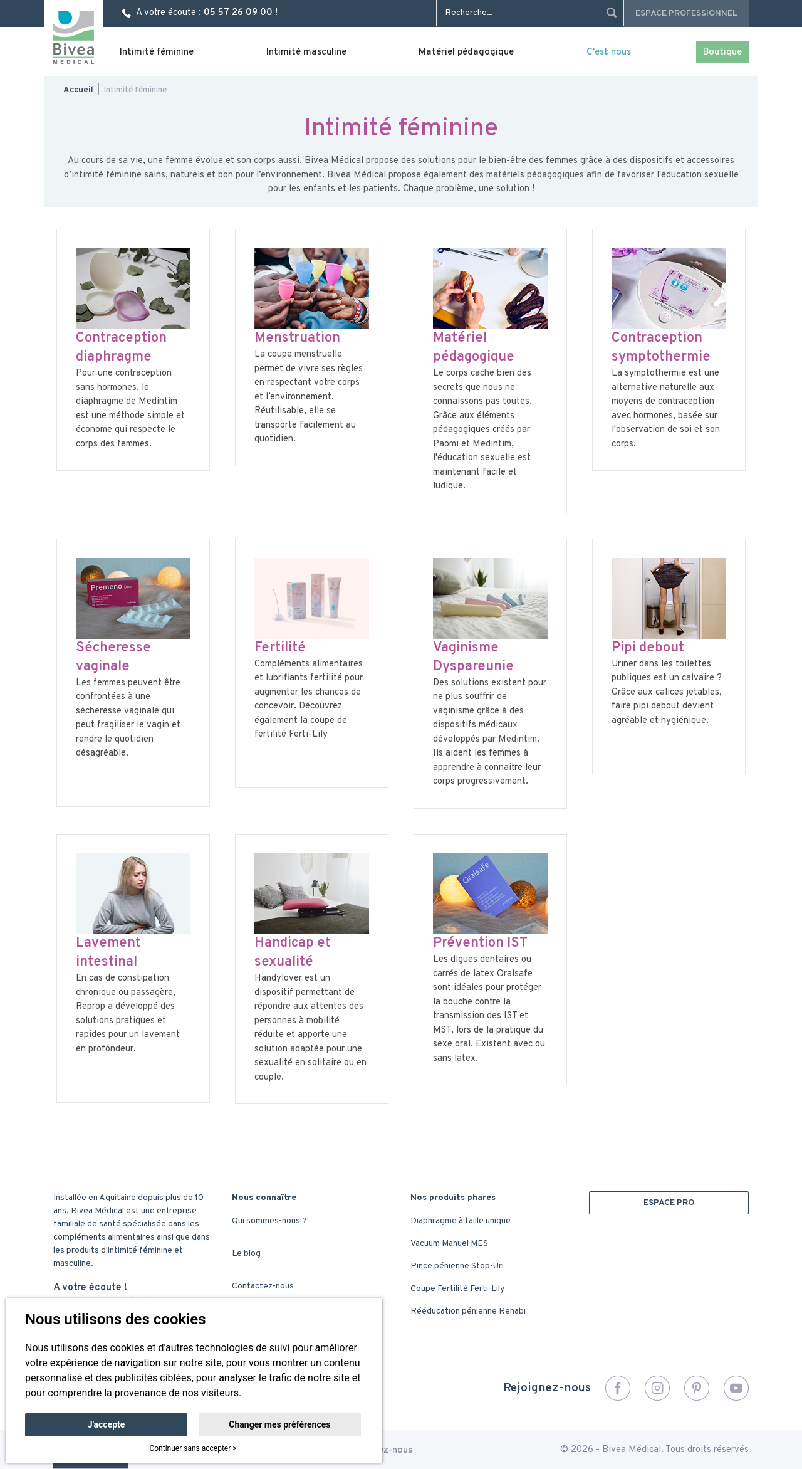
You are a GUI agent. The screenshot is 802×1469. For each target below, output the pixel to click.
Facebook (617, 1388)
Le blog (246, 1253)
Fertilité (280, 648)
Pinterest (696, 1388)
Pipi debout (648, 648)
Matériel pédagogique (466, 52)
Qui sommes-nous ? (269, 1221)
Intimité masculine (306, 52)
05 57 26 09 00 (238, 13)
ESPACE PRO (668, 1203)
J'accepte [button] (106, 1424)
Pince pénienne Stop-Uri (457, 1266)
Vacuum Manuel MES (449, 1243)
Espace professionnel (686, 13)
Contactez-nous (263, 1286)
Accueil (78, 90)
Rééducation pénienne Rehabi (468, 1311)
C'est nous (608, 52)
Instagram (657, 1388)
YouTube (736, 1388)
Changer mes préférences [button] (279, 1424)
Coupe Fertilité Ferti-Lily (457, 1288)
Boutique (722, 52)
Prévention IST (480, 943)
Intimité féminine (157, 52)
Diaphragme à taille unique (460, 1221)
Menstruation (297, 338)
